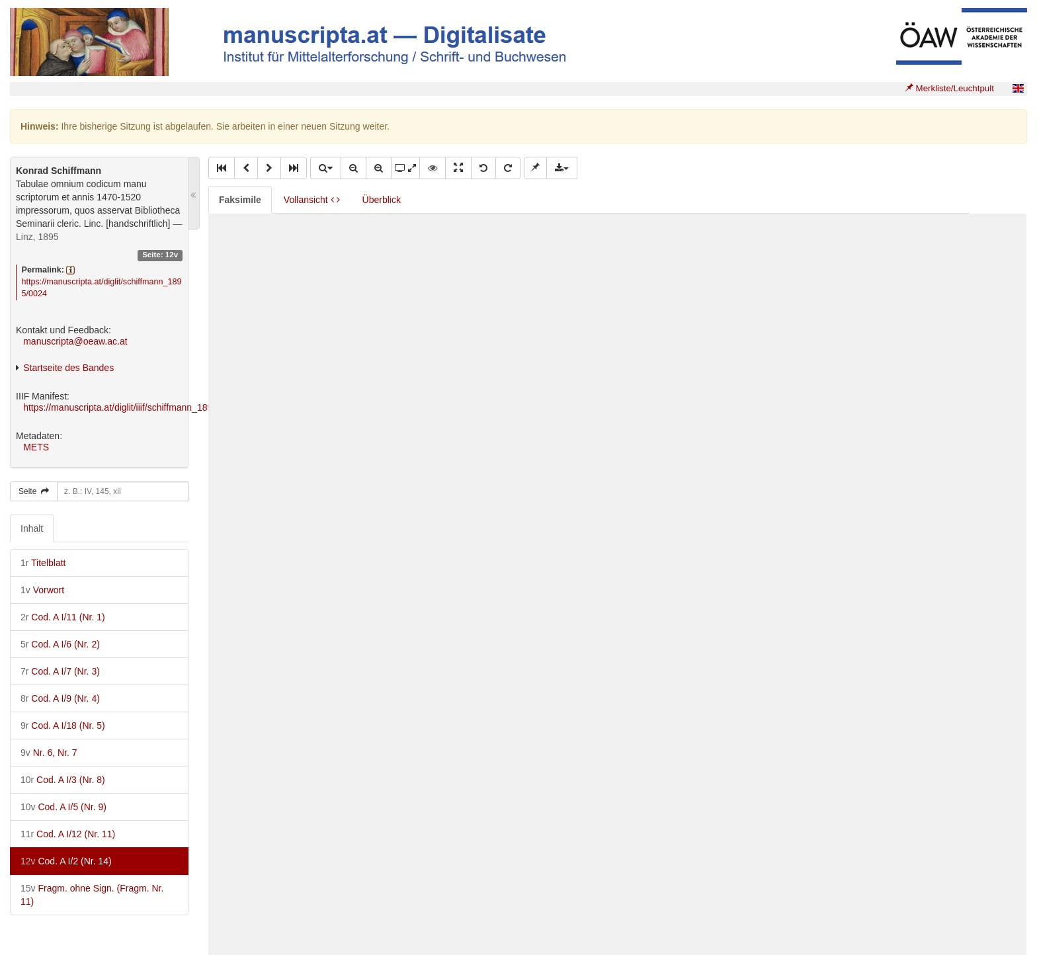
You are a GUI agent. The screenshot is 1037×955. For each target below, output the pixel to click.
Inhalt (32, 528)
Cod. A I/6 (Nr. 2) (60, 644)
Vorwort (42, 590)
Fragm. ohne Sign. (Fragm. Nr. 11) (92, 895)
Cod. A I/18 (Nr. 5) (63, 725)
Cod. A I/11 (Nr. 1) (63, 617)
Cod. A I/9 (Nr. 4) (60, 698)
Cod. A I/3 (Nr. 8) (63, 779)
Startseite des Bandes (68, 367)
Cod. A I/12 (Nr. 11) (68, 834)
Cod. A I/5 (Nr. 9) (63, 807)
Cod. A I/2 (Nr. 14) (66, 861)
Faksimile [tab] (240, 199)
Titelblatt (43, 563)
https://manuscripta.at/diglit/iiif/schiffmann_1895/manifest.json (148, 407)
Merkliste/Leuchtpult (949, 88)
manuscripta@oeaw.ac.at (75, 341)
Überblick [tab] (381, 199)
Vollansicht (312, 199)
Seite (34, 491)
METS (36, 447)
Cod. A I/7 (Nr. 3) (60, 671)
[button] (221, 168)
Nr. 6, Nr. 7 (49, 752)
